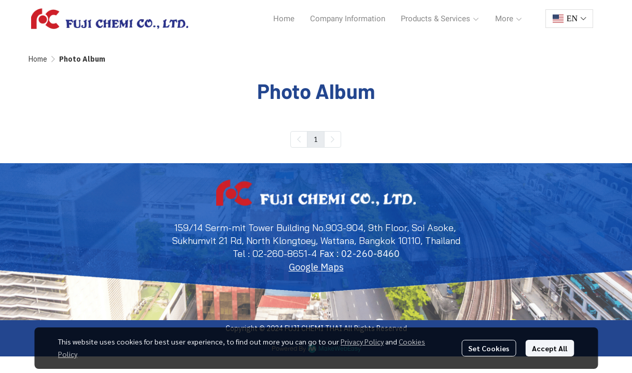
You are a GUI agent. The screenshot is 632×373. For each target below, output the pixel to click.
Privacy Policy (362, 341)
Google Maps (316, 267)
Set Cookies (488, 348)
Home (38, 59)
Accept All (549, 348)
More (509, 18)
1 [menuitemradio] (316, 139)
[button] (569, 18)
